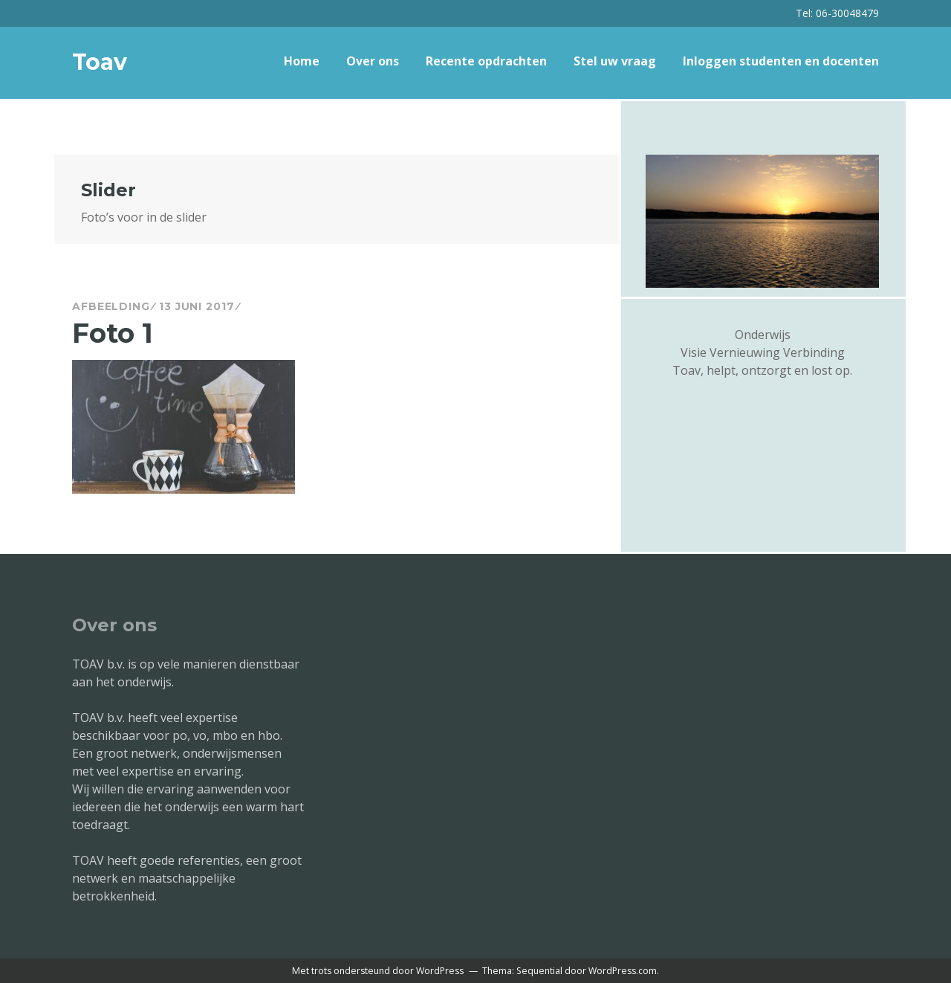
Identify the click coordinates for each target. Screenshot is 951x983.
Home (301, 61)
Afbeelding (111, 306)
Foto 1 (112, 333)
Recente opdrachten (486, 61)
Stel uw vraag (615, 61)
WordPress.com (622, 970)
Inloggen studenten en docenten (781, 61)
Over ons (372, 61)
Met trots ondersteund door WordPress (378, 970)
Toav (99, 62)
